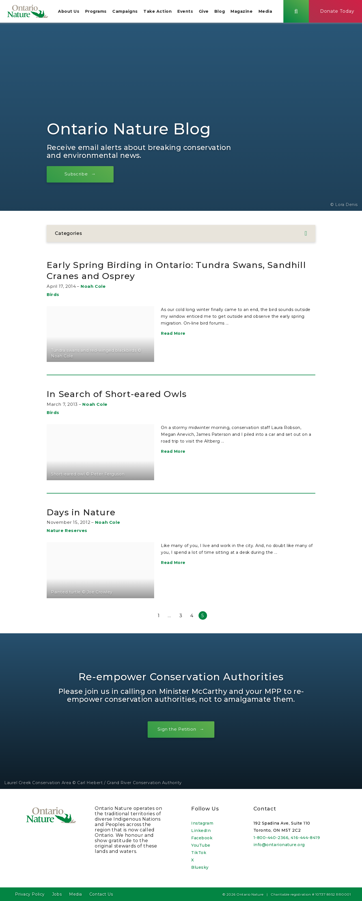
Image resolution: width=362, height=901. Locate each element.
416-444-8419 (305, 837)
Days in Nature (86, 514)
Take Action (162, 12)
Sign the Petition (176, 731)
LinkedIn (201, 830)
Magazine (246, 12)
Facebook (201, 837)
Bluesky (200, 867)
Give (208, 12)
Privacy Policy (30, 894)
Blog (224, 12)
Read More (173, 335)
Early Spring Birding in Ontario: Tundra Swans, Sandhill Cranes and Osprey (172, 272)
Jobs (57, 894)
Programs (100, 12)
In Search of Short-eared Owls (126, 396)
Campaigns (129, 12)
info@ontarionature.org (279, 844)
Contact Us (101, 894)
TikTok (198, 852)
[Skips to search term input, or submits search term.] (300, 12)
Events (189, 12)
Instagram (202, 823)
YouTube (200, 845)
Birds (53, 297)
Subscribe (79, 176)
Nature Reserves (67, 533)
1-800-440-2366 (271, 837)
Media (270, 12)
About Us (72, 12)
